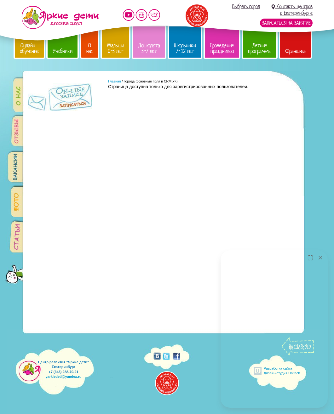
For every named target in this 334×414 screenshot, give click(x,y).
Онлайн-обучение (29, 48)
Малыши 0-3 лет (115, 48)
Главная (114, 81)
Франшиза (295, 51)
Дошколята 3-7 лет (149, 48)
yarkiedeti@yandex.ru (63, 376)
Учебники (62, 51)
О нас (89, 48)
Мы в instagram (141, 15)
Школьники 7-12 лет (185, 48)
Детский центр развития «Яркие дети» (60, 17)
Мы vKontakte (154, 15)
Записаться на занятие (286, 23)
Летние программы (259, 48)
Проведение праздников (222, 48)
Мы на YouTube (129, 15)
